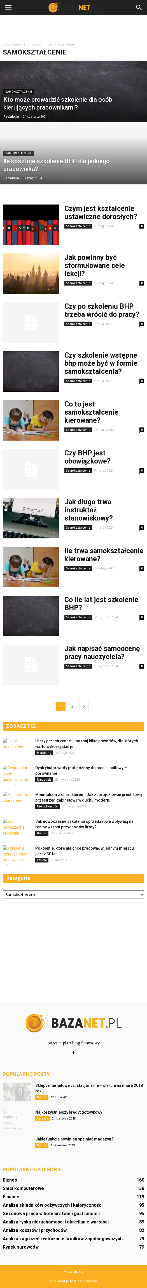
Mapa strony (73, 1271)
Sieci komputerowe (23, 1188)
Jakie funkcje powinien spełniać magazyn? (74, 1139)
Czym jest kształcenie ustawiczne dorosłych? (100, 213)
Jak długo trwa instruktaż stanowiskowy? (88, 510)
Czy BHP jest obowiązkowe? (87, 457)
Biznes (42, 833)
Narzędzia (44, 779)
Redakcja (11, 116)
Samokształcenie (18, 91)
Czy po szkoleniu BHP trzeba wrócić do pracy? (101, 310)
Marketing (44, 753)
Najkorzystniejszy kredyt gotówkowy (68, 1112)
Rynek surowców (21, 1247)
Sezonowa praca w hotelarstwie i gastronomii (51, 1213)
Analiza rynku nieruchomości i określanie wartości (56, 1222)
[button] (139, 7)
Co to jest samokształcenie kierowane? (91, 412)
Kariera (42, 860)
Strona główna (14, 44)
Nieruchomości (47, 806)
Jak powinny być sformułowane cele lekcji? (94, 265)
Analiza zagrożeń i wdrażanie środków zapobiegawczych (63, 1238)
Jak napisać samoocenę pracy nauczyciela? (102, 653)
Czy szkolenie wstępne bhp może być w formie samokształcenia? (100, 363)
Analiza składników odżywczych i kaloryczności (52, 1205)
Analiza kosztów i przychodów (35, 1230)
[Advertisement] (73, 28)
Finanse (42, 1118)
